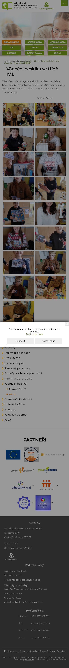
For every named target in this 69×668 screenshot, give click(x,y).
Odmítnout (48, 341)
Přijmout (20, 341)
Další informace (34, 334)
